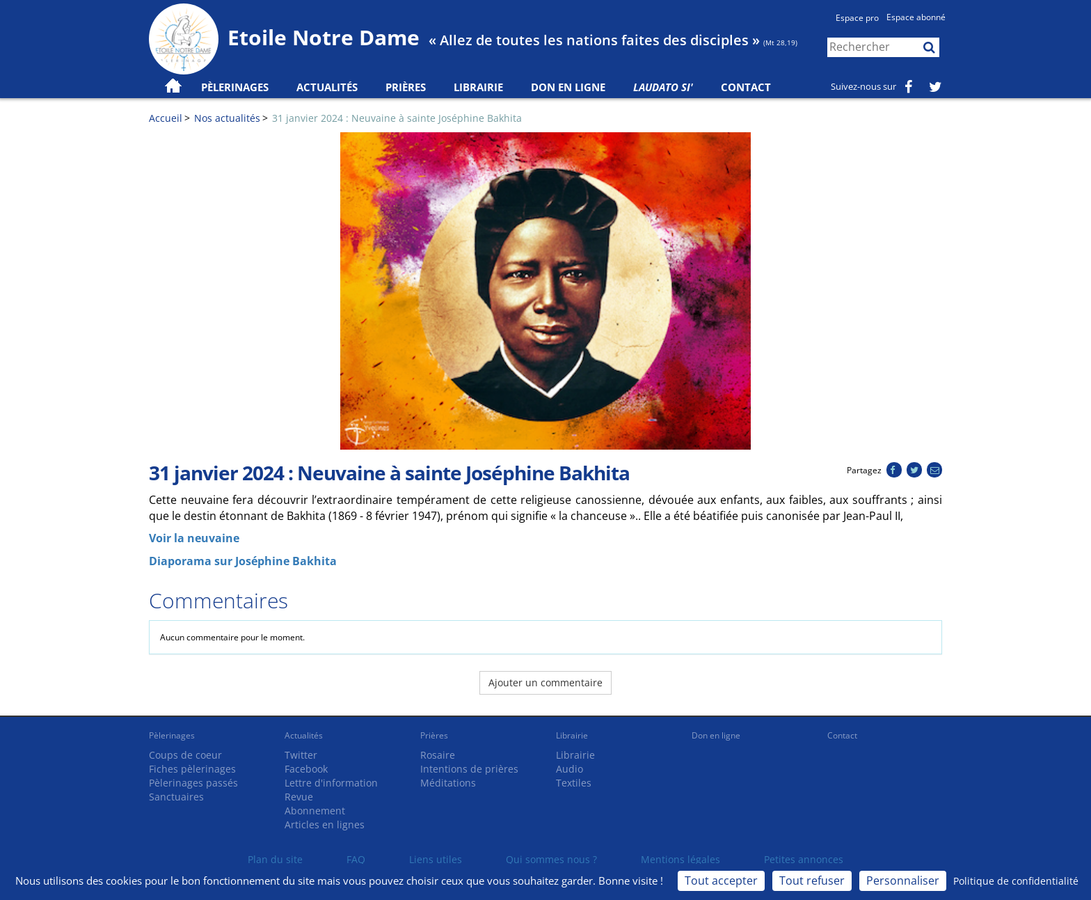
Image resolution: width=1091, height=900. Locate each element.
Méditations (448, 782)
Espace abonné (916, 17)
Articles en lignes (325, 824)
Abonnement (315, 810)
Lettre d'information (331, 782)
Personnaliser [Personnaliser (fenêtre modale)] (902, 880)
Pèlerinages (172, 735)
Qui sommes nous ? (551, 859)
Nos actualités (227, 118)
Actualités (304, 735)
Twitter (301, 754)
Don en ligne (568, 87)
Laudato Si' (663, 87)
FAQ (356, 859)
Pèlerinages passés (193, 782)
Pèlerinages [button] (235, 87)
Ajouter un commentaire (545, 682)
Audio (569, 768)
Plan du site (275, 859)
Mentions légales (680, 859)
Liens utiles (435, 859)
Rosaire (437, 754)
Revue (299, 796)
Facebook (306, 768)
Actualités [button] (327, 87)
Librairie (478, 87)
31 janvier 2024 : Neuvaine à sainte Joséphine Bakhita (397, 118)
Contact (746, 87)
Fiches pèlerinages (192, 768)
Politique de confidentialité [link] (1015, 880)
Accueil (165, 118)
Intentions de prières (469, 768)
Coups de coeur (185, 754)
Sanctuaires (176, 796)
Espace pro (857, 18)
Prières (405, 87)
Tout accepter (721, 880)
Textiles (573, 782)
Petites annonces (803, 859)
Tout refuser (812, 880)
